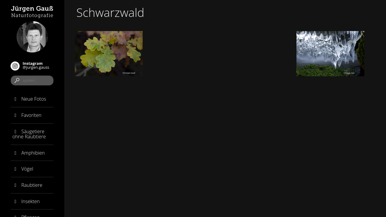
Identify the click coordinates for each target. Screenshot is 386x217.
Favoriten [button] (26, 115)
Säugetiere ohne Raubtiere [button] (29, 134)
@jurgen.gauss (30, 66)
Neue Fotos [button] (29, 99)
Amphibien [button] (28, 152)
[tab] (32, 99)
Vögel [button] (22, 168)
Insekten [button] (26, 201)
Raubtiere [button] (27, 185)
